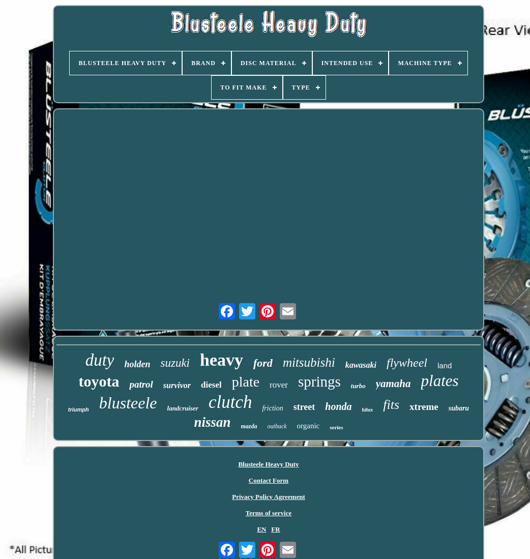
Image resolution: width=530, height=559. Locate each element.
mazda (249, 426)
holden (137, 364)
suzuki (175, 363)
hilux (367, 410)
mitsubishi (309, 362)
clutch (230, 402)
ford (263, 363)
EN (261, 529)
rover (279, 385)
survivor (177, 385)
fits (391, 404)
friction (272, 408)
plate (245, 382)
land (444, 365)
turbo (358, 386)
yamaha (393, 383)
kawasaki (360, 365)
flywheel (407, 362)
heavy (221, 359)
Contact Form (268, 480)
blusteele (128, 403)
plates (440, 381)
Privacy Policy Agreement (268, 497)
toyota (98, 381)
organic (308, 426)
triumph (78, 409)
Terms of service (269, 513)
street (304, 407)
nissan (212, 422)
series (336, 427)
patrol (141, 384)
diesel (211, 385)
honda (338, 406)
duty (99, 360)
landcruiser (182, 408)
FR (275, 529)
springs (319, 381)
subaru (459, 408)
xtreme (423, 406)
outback (277, 426)
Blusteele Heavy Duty (268, 464)
